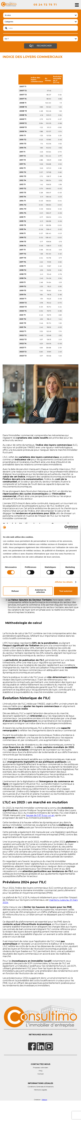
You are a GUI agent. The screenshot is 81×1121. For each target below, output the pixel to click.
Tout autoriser (65, 591)
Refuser (15, 591)
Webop (44, 1119)
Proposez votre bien (40, 1087)
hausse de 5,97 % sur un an (40, 835)
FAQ (40, 1090)
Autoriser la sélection (40, 591)
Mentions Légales (40, 1109)
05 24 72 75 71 (45, 4)
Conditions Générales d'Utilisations (41, 1106)
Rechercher (40, 46)
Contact (40, 1094)
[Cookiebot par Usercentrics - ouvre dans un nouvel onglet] (66, 527)
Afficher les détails (64, 582)
